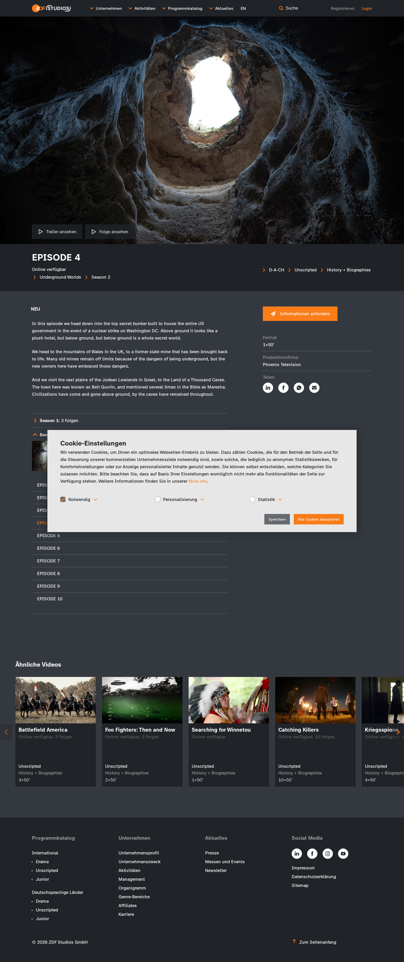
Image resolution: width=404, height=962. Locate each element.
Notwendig (79, 499)
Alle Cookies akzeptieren (319, 519)
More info (198, 481)
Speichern (277, 519)
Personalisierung (180, 499)
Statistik (266, 499)
